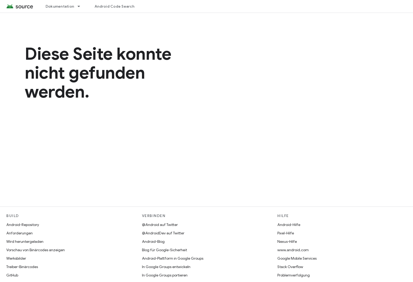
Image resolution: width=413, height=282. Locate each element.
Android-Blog (153, 241)
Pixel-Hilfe (285, 233)
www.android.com (293, 250)
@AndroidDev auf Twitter (163, 233)
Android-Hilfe (288, 224)
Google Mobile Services (297, 258)
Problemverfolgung (293, 275)
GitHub (12, 275)
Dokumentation (60, 6)
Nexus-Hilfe (287, 241)
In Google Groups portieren (165, 275)
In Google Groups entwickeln (166, 266)
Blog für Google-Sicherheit (164, 250)
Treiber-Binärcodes (22, 266)
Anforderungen (19, 233)
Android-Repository (22, 224)
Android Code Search (114, 6)
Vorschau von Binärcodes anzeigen (35, 250)
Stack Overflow (290, 266)
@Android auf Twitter (160, 224)
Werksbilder (16, 258)
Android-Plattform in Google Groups (172, 258)
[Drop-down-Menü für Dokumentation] (81, 6)
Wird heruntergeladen (24, 241)
